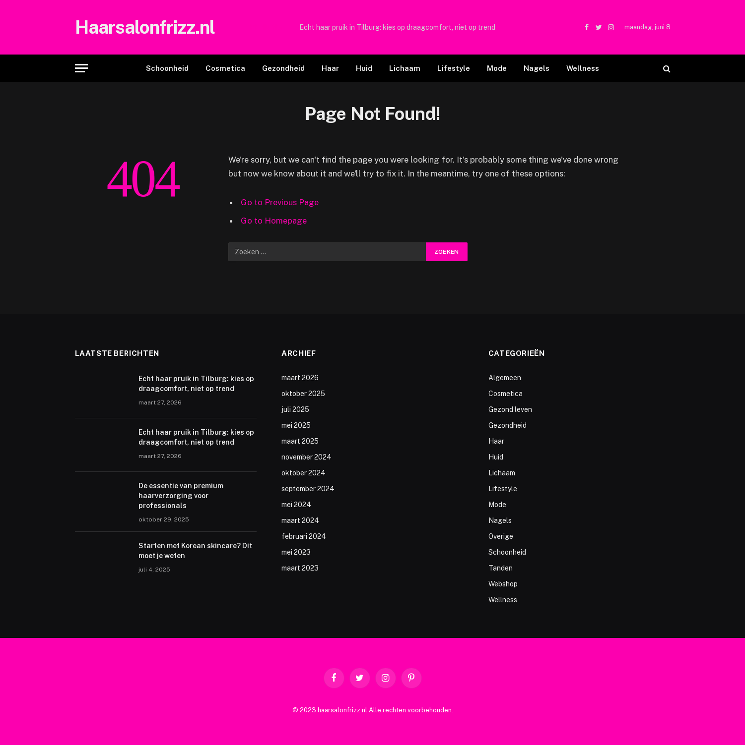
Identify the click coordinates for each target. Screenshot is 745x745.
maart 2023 (300, 568)
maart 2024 (300, 520)
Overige (500, 536)
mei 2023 (296, 552)
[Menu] (81, 68)
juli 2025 (295, 409)
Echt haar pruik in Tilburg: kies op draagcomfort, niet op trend (397, 27)
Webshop (503, 584)
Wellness (582, 68)
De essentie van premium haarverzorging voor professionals (180, 496)
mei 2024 (296, 505)
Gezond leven (510, 409)
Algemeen (504, 378)
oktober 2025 (303, 394)
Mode (497, 68)
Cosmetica (225, 68)
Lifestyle (453, 68)
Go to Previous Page (280, 202)
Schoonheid (167, 68)
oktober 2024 (303, 473)
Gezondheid (283, 68)
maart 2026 (300, 378)
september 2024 (308, 489)
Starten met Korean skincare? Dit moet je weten (195, 551)
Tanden (500, 568)
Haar (330, 68)
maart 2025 (300, 441)
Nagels (536, 68)
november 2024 (306, 457)
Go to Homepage (274, 221)
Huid (364, 68)
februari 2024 (303, 536)
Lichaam (404, 68)
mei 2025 (296, 425)
